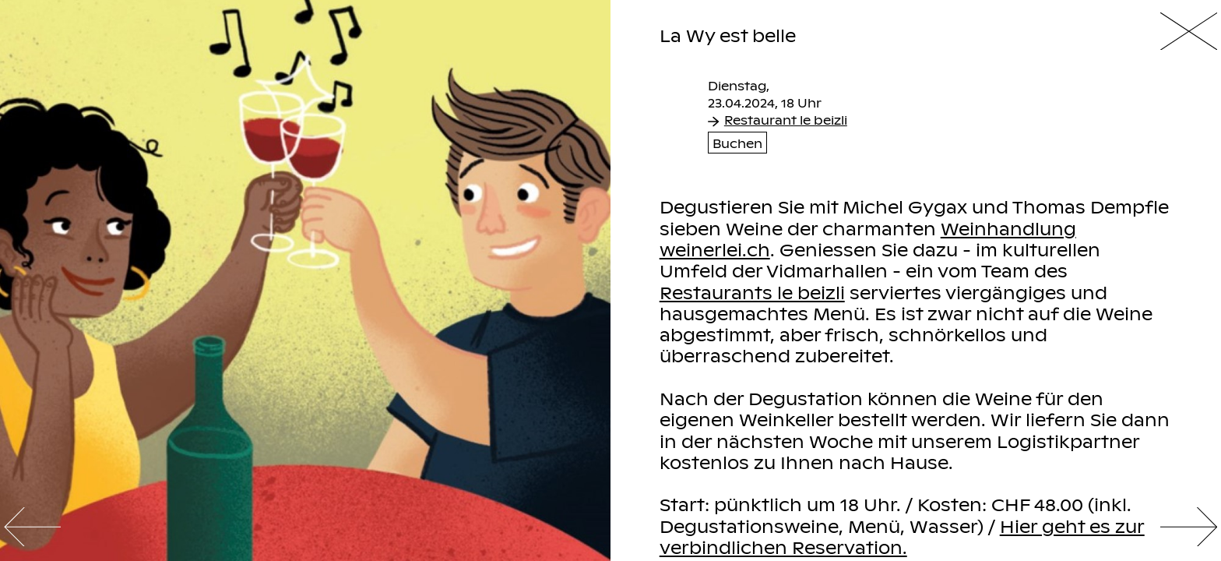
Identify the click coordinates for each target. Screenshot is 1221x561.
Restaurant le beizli (777, 120)
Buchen (737, 142)
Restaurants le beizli (752, 292)
